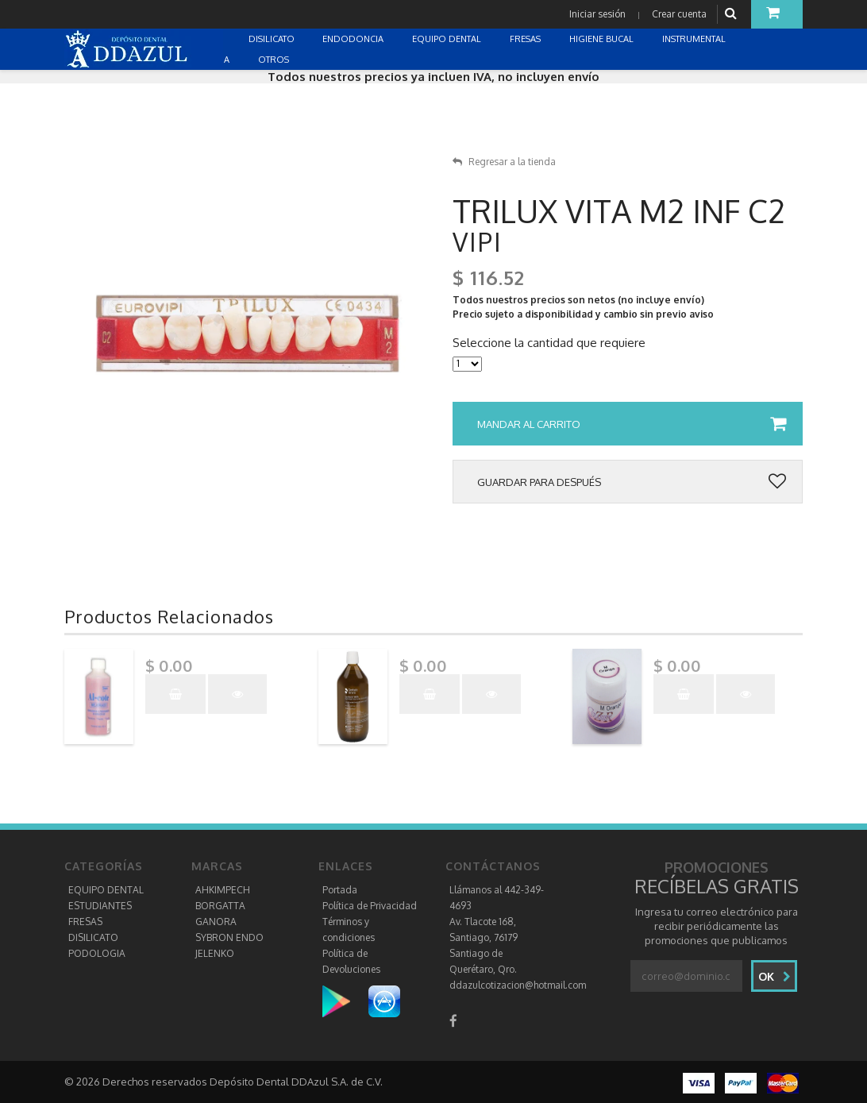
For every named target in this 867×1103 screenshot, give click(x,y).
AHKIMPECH (222, 890)
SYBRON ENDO (229, 937)
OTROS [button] (274, 59)
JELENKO (214, 953)
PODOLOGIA (96, 953)
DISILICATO (93, 937)
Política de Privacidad (369, 906)
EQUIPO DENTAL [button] (448, 38)
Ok (774, 976)
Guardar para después (631, 482)
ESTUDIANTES (100, 906)
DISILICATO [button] (273, 38)
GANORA (216, 922)
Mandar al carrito (631, 424)
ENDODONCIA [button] (354, 38)
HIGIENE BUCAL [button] (602, 38)
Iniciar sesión (597, 14)
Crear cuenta (679, 14)
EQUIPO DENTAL (106, 890)
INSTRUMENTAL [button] (695, 38)
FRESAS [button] (526, 38)
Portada (339, 890)
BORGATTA (220, 906)
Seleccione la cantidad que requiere (549, 343)
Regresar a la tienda (504, 162)
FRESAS (85, 922)
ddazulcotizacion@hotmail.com (517, 985)
